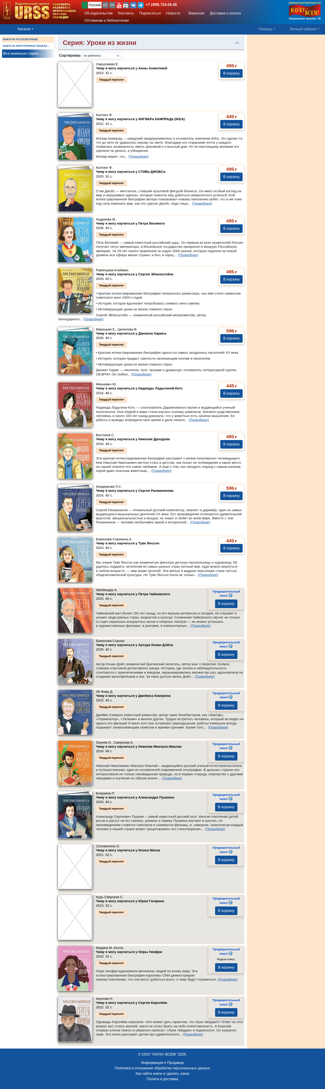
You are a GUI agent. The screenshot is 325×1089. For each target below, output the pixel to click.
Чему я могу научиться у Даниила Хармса (131, 333)
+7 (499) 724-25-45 (161, 5)
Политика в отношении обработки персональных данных (162, 1068)
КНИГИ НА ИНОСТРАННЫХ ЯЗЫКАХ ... (26, 45)
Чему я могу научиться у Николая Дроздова (133, 439)
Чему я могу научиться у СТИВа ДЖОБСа (130, 171)
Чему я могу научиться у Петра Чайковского (133, 594)
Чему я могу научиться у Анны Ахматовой (131, 68)
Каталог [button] (24, 29)
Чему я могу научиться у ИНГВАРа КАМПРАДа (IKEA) (140, 119)
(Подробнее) (138, 156)
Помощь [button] (265, 29)
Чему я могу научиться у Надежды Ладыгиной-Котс (139, 388)
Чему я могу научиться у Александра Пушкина (135, 797)
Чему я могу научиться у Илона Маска (128, 850)
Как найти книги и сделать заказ (162, 1073)
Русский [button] (95, 5)
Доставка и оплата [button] (225, 13)
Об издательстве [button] (98, 13)
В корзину (231, 73)
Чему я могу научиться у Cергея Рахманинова (134, 490)
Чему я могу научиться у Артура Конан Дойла (134, 645)
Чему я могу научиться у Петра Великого (130, 223)
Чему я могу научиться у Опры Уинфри (129, 952)
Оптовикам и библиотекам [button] (106, 20)
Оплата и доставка (162, 1079)
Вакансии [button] (195, 13)
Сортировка (70, 55)
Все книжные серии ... (22, 53)
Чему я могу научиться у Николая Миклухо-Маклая (139, 746)
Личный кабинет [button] (303, 29)
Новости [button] (173, 13)
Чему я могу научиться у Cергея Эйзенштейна (134, 274)
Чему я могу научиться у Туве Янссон (127, 543)
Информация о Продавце (162, 1063)
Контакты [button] (126, 13)
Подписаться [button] (150, 13)
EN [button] (112, 5)
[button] (119, 5)
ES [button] (105, 5)
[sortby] (102, 55)
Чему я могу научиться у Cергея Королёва (131, 1003)
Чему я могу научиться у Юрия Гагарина (130, 901)
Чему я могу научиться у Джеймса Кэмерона (133, 696)
